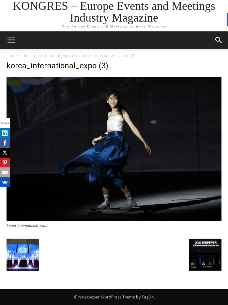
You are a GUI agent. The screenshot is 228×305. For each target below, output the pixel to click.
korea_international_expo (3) (50, 56)
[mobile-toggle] (11, 40)
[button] (219, 40)
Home (12, 56)
